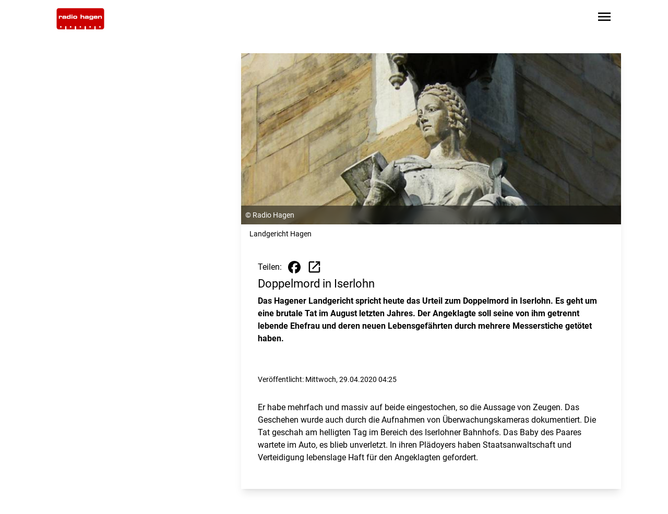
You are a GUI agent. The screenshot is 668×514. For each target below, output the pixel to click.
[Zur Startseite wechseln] (80, 18)
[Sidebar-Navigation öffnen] (604, 18)
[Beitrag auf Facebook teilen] (294, 267)
